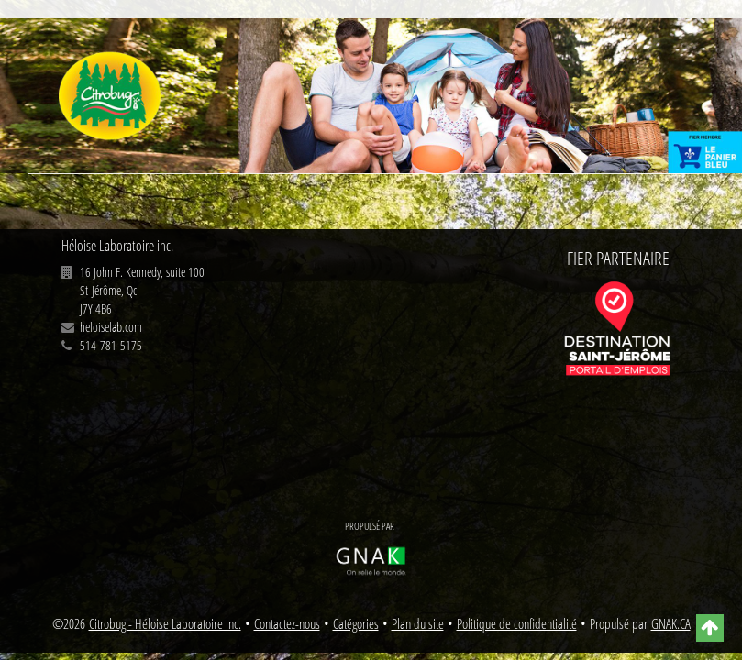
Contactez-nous (287, 623)
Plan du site (418, 623)
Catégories (356, 623)
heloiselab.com (111, 327)
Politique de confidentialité (517, 623)
